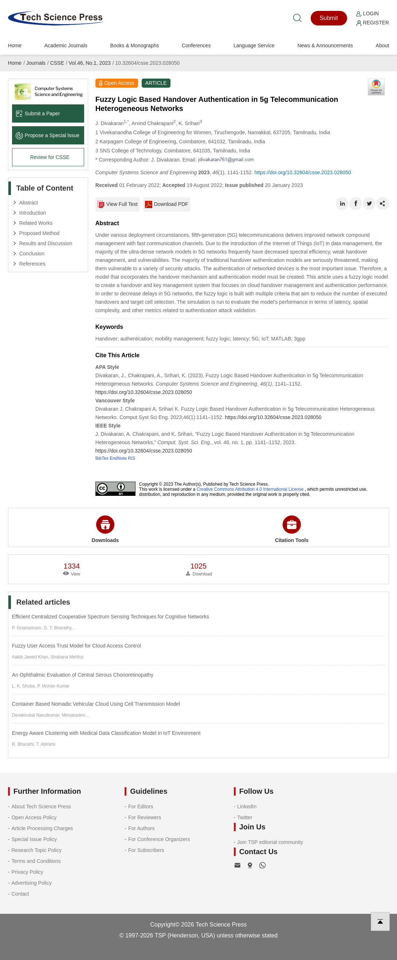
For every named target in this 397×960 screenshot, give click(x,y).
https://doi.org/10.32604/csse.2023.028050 (302, 172)
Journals (36, 63)
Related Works (36, 223)
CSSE (57, 63)
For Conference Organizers (159, 839)
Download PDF (166, 204)
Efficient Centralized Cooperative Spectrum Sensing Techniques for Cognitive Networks (110, 617)
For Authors (141, 828)
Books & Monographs (134, 45)
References (32, 264)
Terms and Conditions (35, 861)
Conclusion (31, 253)
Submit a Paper (38, 113)
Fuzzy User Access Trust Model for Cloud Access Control (76, 646)
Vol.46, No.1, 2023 (90, 63)
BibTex (102, 458)
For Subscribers (146, 850)
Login (367, 13)
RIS (131, 458)
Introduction (32, 213)
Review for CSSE (50, 157)
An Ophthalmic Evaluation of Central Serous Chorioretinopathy (82, 675)
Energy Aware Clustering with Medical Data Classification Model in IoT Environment (106, 733)
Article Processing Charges (42, 828)
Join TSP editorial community (270, 842)
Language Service (254, 45)
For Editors (140, 806)
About (382, 45)
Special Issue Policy (34, 839)
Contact (20, 894)
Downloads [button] (105, 529)
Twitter (244, 817)
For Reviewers (144, 817)
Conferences (196, 45)
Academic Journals (65, 45)
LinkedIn (246, 806)
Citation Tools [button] (291, 529)
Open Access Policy (33, 817)
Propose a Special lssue (47, 135)
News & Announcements (325, 45)
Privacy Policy (27, 872)
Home (14, 45)
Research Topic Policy (36, 850)
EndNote (118, 458)
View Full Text (117, 204)
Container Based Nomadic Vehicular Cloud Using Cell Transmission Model (96, 704)
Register (372, 22)
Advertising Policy (31, 883)
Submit (329, 18)
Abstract (28, 203)
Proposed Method (39, 233)
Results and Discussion (45, 243)
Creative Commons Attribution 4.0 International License (250, 489)
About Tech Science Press (41, 806)
